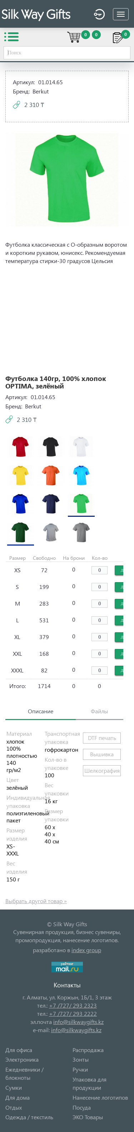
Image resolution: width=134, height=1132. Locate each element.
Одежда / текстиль (29, 1117)
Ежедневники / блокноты (24, 1073)
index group (86, 950)
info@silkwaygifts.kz (78, 1021)
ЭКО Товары (88, 1117)
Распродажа (88, 1049)
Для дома (17, 1097)
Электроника (22, 1059)
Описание (40, 711)
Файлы (99, 711)
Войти (99, 14)
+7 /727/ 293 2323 (73, 1005)
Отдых (13, 1107)
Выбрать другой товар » (36, 901)
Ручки (80, 1069)
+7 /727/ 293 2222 (73, 1013)
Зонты (81, 1059)
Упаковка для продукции (89, 1083)
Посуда (82, 1107)
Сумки (13, 1087)
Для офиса (18, 1049)
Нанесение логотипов (100, 1097)
